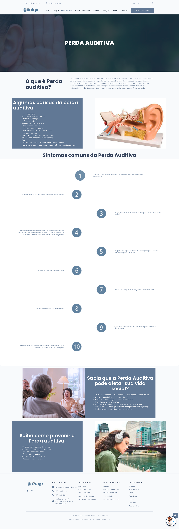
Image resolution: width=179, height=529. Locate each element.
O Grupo (132, 486)
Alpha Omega (103, 515)
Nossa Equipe (134, 489)
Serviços (132, 493)
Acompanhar (134, 506)
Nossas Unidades (84, 489)
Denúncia (132, 503)
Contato (132, 499)
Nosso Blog (82, 486)
